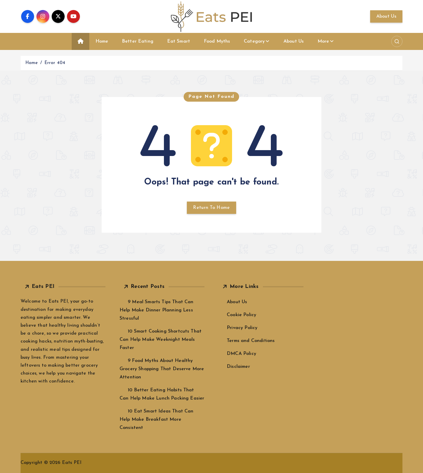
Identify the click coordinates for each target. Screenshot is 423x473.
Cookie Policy (241, 315)
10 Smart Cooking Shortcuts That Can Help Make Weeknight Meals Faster (161, 339)
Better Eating (137, 41)
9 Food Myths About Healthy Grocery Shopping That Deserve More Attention (162, 369)
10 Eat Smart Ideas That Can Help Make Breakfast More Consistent (157, 419)
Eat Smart (178, 41)
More (323, 41)
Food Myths (217, 41)
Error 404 (54, 63)
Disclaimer (238, 366)
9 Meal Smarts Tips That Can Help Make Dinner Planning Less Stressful (157, 310)
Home (101, 41)
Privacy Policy (242, 328)
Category (254, 41)
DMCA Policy (241, 353)
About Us (386, 16)
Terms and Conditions (251, 340)
